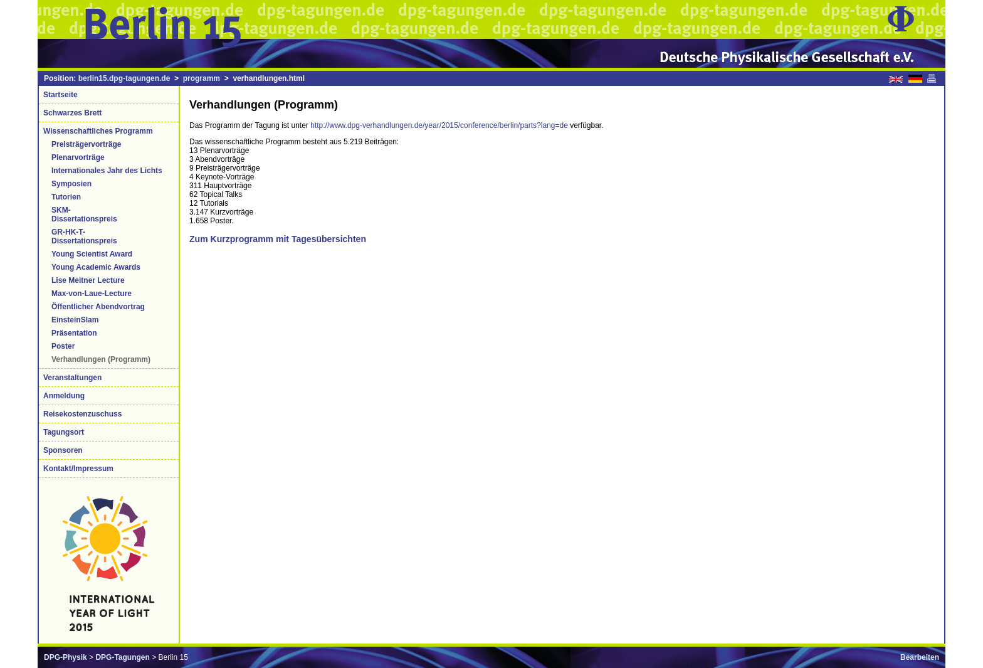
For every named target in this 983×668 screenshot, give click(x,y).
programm (201, 78)
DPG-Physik (65, 657)
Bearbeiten (919, 657)
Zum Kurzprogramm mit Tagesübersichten (277, 239)
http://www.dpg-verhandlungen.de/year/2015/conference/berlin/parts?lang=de (439, 125)
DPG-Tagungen (122, 657)
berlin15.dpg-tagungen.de (124, 78)
